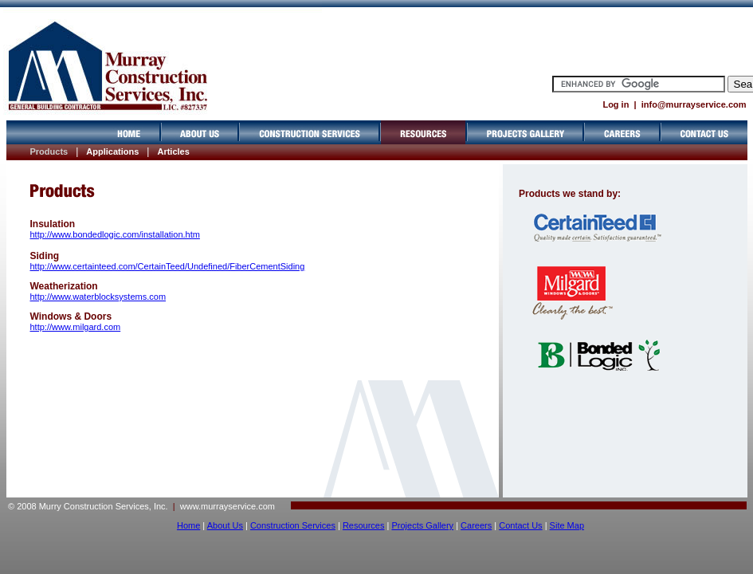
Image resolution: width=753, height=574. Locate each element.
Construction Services (292, 525)
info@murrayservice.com (694, 104)
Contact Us (520, 525)
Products (49, 151)
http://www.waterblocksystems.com (98, 296)
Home (188, 525)
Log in (615, 104)
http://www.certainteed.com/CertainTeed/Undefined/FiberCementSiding (167, 266)
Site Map (567, 525)
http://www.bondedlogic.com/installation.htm (115, 234)
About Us (225, 525)
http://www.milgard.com (75, 327)
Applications (112, 151)
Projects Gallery (422, 525)
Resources (364, 525)
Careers (476, 525)
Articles (173, 151)
